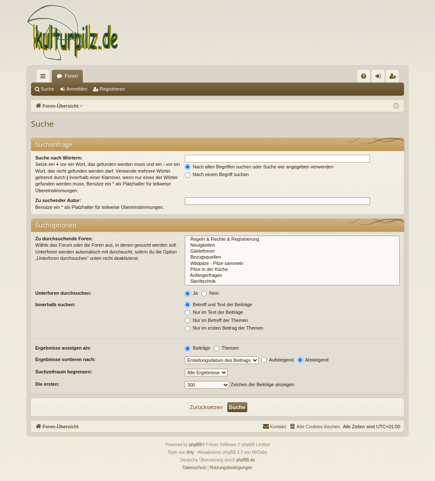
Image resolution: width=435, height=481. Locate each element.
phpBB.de (245, 460)
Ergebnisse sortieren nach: (65, 359)
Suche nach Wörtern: (58, 157)
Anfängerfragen (292, 276)
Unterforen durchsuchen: (63, 293)
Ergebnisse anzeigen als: (63, 347)
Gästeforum (292, 251)
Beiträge (197, 347)
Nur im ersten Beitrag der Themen (224, 327)
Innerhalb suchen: (55, 304)
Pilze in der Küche (292, 270)
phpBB (195, 444)
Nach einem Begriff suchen (217, 174)
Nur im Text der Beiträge (214, 312)
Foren (71, 76)
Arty (190, 452)
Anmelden (77, 88)
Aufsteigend (277, 359)
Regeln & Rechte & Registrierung (292, 239)
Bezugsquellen (292, 257)
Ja (191, 293)
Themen (226, 347)
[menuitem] (363, 76)
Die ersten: (47, 384)
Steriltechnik (292, 282)
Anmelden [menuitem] (380, 78)
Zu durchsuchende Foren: (64, 238)
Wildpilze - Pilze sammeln (292, 264)
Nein (210, 293)
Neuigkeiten (292, 245)
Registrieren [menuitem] (394, 78)
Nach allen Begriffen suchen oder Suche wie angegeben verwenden (259, 166)
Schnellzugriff (44, 78)
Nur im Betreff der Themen (216, 320)
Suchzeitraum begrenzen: (63, 371)
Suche (47, 88)
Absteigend (313, 359)
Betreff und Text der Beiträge (218, 304)
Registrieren (112, 88)
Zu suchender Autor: (58, 200)
